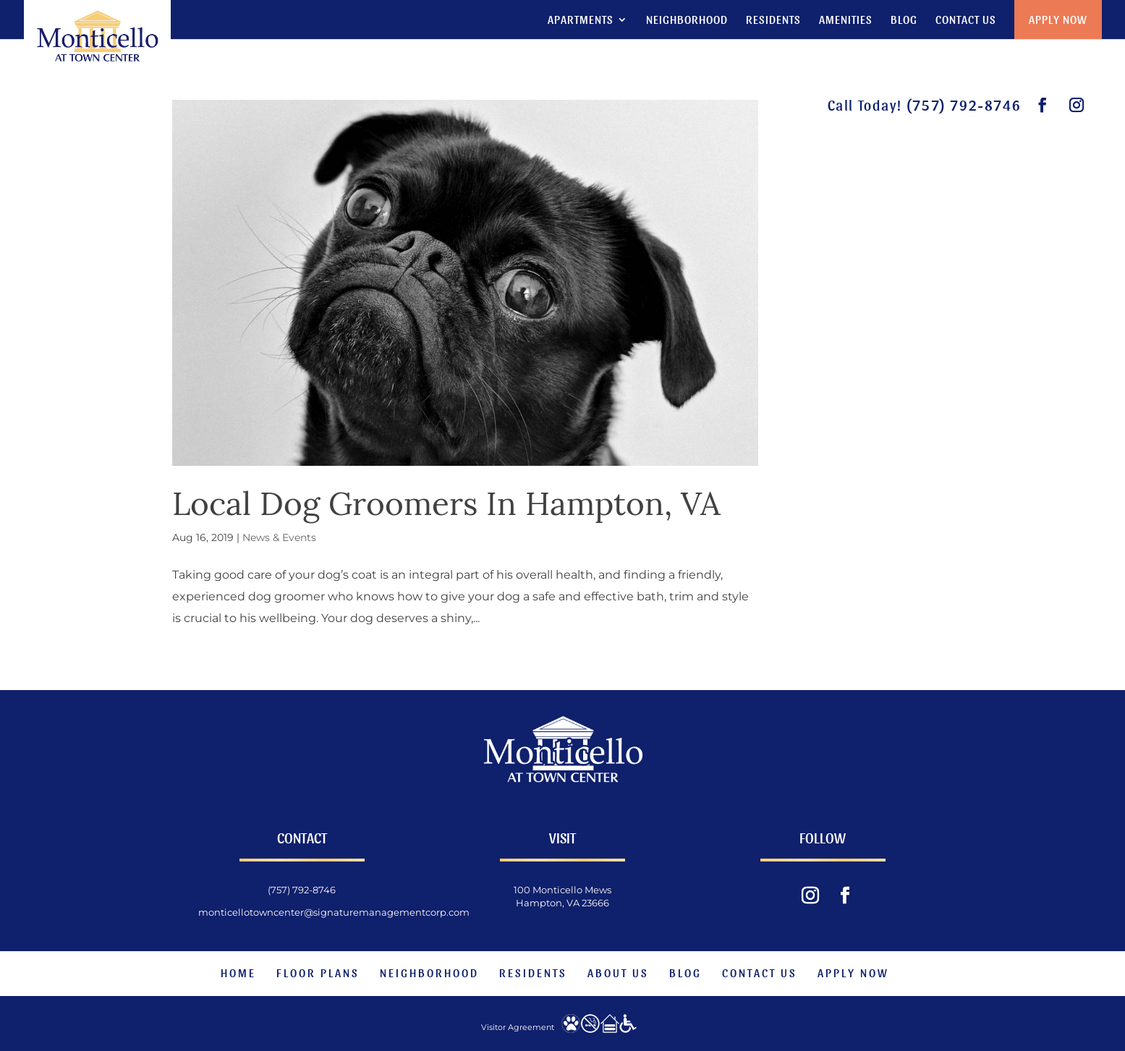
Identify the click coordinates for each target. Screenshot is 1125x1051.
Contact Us (965, 20)
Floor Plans (318, 972)
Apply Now (1058, 19)
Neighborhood (687, 20)
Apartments (581, 20)
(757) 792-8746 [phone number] (963, 105)
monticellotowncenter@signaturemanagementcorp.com (334, 912)
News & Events (279, 537)
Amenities (846, 20)
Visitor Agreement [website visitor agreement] (517, 1027)
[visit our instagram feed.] (1077, 105)
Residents (773, 20)
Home (238, 972)
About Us (618, 972)
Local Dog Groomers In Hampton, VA (446, 503)
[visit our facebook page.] (1043, 105)
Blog (904, 20)
